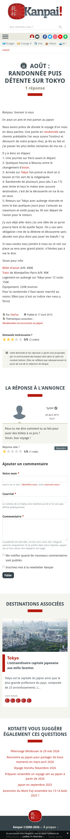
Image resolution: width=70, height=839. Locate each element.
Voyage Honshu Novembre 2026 (35, 768)
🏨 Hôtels (50, 43)
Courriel (9, 494)
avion (25, 167)
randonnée (51, 132)
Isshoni (6, 49)
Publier (8, 575)
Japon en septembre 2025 (35, 785)
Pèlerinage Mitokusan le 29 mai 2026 (35, 751)
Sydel (49, 408)
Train (5, 272)
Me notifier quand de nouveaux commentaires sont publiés (36, 557)
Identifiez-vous (29, 484)
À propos (49, 827)
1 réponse (35, 88)
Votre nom (10, 473)
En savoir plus (36, 836)
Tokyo (24, 172)
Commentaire (13, 516)
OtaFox (14, 314)
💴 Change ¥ (24, 43)
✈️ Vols (38, 43)
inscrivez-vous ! (52, 484)
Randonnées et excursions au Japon (23, 323)
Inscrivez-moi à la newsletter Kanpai (29, 567)
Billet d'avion (11, 268)
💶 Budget (8, 43)
